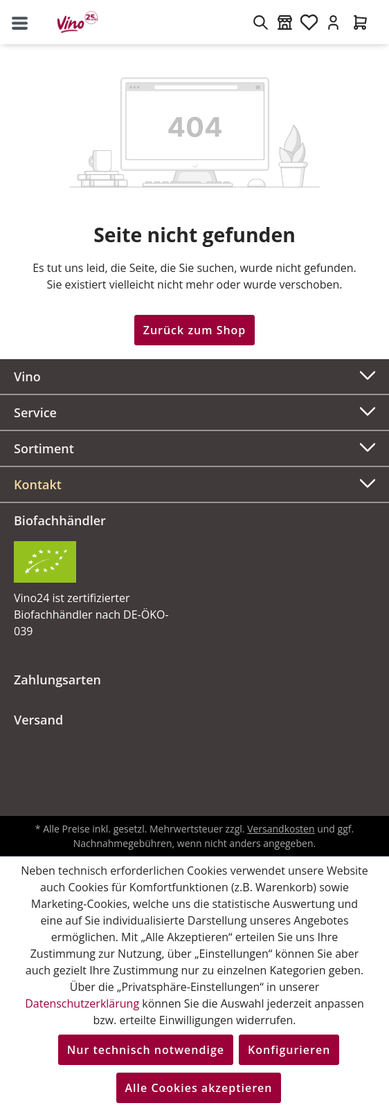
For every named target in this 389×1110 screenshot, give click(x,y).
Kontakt (38, 484)
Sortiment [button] (194, 447)
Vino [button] (194, 375)
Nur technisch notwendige (145, 1049)
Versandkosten (280, 828)
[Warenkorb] (360, 22)
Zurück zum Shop (194, 330)
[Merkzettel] (309, 22)
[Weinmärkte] (285, 22)
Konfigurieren (289, 1049)
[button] (194, 484)
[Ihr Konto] (333, 22)
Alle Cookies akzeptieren (199, 1087)
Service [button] (194, 411)
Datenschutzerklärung (82, 1003)
